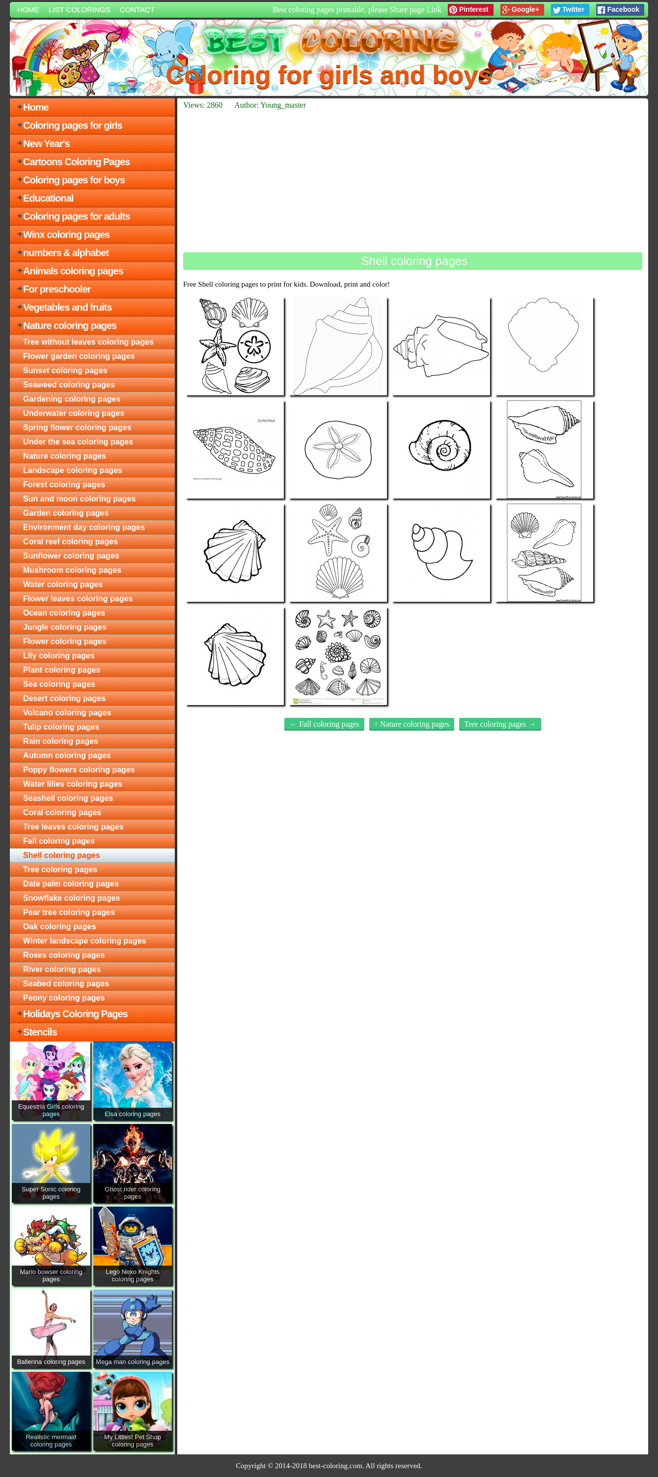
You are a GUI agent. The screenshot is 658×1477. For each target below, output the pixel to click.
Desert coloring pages (64, 698)
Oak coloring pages (59, 926)
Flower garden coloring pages (79, 356)
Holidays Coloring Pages (75, 1013)
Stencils (40, 1032)
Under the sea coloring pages (78, 442)
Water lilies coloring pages (72, 784)
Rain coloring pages (60, 741)
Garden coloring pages (66, 513)
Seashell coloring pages (68, 798)
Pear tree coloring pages (69, 912)
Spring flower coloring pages (77, 427)
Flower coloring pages (65, 641)
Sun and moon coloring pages (79, 499)
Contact (137, 9)
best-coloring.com (335, 1466)
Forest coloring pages (64, 484)
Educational (48, 198)
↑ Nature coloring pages (411, 724)
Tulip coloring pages (61, 727)
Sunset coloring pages (65, 370)
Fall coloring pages (59, 841)
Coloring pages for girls (72, 125)
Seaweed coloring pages (69, 385)
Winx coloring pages (66, 234)
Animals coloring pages (73, 271)
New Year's (46, 143)
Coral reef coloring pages (70, 541)
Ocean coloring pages (64, 613)
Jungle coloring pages (65, 627)
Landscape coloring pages (72, 470)
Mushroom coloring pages (72, 570)
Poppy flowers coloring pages (79, 770)
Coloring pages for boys (74, 180)
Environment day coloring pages (84, 527)
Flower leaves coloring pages (78, 598)
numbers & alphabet (66, 252)
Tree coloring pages (60, 869)
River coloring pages (62, 969)
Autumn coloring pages (67, 755)
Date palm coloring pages (71, 884)
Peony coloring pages (64, 998)
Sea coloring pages (59, 684)
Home (28, 9)
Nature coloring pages (69, 325)
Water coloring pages (63, 584)
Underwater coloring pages (73, 413)
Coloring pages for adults (76, 216)
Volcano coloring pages (67, 713)
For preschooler (56, 289)
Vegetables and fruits (67, 307)
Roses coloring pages (64, 955)
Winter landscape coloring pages (84, 941)
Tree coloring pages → (500, 724)
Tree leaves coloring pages (73, 827)
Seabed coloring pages (66, 983)
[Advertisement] (412, 181)
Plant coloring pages (61, 670)
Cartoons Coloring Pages (76, 161)
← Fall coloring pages (324, 724)
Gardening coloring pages (71, 399)
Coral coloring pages (62, 812)
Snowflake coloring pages (71, 898)
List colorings (79, 9)
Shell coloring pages (61, 855)
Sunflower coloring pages (71, 556)
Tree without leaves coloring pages (88, 342)
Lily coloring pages (59, 655)
